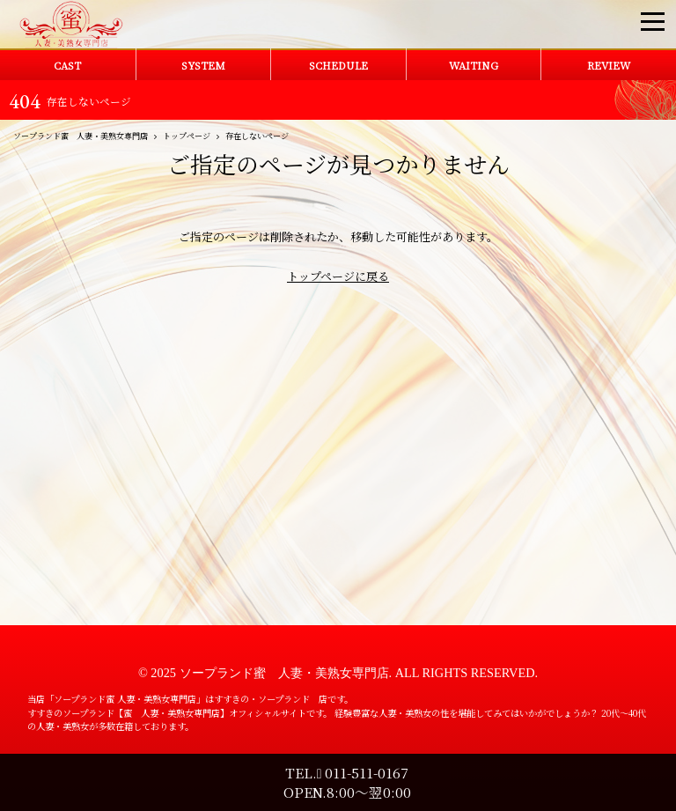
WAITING (473, 65)
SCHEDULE (338, 65)
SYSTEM (203, 65)
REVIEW (608, 65)
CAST (67, 65)
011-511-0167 (363, 772)
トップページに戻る (338, 276)
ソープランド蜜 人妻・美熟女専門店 (284, 673)
